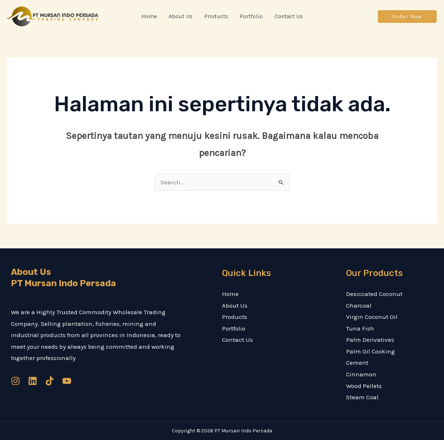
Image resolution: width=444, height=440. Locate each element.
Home (230, 293)
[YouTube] (66, 380)
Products (234, 316)
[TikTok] (49, 380)
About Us (234, 305)
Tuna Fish (360, 328)
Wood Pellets (364, 385)
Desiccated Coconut (374, 293)
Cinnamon (361, 374)
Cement (357, 362)
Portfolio (233, 328)
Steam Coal (362, 397)
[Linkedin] (32, 380)
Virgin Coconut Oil (371, 316)
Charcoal (359, 305)
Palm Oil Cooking (370, 351)
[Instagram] (15, 380)
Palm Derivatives (370, 339)
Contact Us (237, 339)
